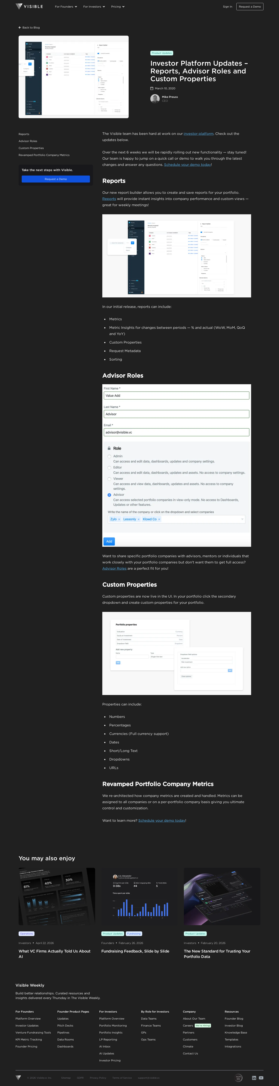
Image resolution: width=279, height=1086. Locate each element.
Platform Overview (28, 1018)
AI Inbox (104, 1046)
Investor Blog (234, 1025)
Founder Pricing (26, 1046)
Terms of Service (122, 1077)
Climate (188, 1046)
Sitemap (66, 1077)
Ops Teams (148, 1039)
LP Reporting (108, 1039)
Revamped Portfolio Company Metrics (44, 155)
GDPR (80, 1077)
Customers (190, 1039)
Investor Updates (27, 1025)
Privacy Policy (98, 1077)
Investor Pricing (110, 1060)
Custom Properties (31, 148)
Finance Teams (151, 1025)
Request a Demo (250, 6)
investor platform (199, 134)
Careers (197, 1025)
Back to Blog (29, 27)
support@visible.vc (149, 1077)
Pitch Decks (65, 1025)
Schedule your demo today (187, 165)
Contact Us (190, 1053)
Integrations (233, 1046)
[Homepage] (29, 6)
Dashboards (65, 1046)
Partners (188, 1032)
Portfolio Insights (110, 1032)
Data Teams (149, 1018)
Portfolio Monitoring (113, 1025)
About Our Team (194, 1018)
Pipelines (63, 1032)
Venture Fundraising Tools (33, 1032)
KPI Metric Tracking (29, 1039)
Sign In (227, 6)
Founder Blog (234, 1018)
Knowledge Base (236, 1032)
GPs (143, 1032)
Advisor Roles (28, 141)
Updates (63, 1018)
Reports (24, 134)
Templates (231, 1039)
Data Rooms (65, 1039)
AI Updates (106, 1053)
